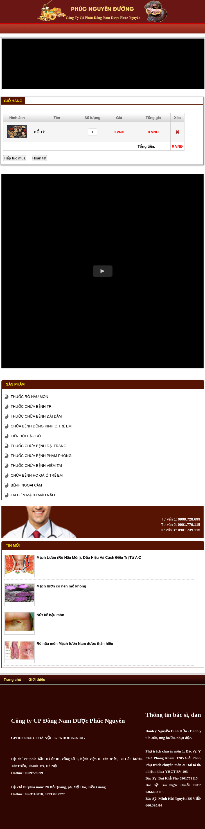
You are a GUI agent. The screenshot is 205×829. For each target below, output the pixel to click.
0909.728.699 (189, 519)
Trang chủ (12, 679)
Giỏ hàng (13, 101)
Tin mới (13, 545)
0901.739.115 (189, 530)
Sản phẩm (15, 384)
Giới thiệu (36, 679)
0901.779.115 (189, 524)
